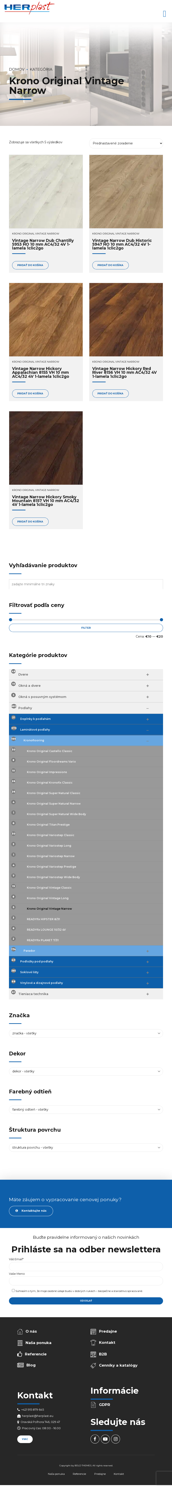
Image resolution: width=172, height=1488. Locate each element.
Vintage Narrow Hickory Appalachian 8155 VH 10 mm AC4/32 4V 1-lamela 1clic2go (40, 372)
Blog (31, 1365)
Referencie (36, 1354)
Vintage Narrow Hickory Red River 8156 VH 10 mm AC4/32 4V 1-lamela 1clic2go (124, 372)
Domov (16, 69)
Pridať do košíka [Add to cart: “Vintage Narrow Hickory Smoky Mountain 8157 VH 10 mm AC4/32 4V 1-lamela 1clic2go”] (30, 521)
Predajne (108, 1331)
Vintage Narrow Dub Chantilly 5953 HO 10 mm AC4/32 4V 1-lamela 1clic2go (43, 244)
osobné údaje (55, 1291)
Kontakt (107, 1342)
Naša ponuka (39, 1342)
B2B (103, 1354)
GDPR (104, 1404)
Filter (86, 627)
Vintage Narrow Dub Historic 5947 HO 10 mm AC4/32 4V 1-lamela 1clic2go (122, 244)
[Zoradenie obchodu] (126, 143)
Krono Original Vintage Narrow (35, 233)
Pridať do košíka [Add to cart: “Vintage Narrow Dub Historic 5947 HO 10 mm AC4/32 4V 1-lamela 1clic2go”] (110, 265)
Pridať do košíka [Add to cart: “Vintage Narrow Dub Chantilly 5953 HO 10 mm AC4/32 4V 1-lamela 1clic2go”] (30, 265)
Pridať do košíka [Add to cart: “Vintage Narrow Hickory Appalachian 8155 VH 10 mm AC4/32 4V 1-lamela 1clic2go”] (30, 393)
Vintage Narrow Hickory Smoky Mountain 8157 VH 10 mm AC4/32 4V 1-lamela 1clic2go (45, 501)
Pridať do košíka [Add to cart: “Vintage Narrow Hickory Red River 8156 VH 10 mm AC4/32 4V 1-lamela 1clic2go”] (110, 393)
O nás (31, 1331)
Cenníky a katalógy (118, 1365)
